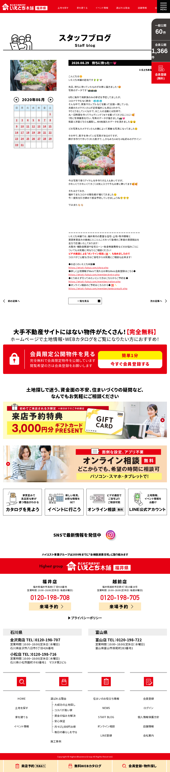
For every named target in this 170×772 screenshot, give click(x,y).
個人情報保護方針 (148, 717)
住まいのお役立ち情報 (106, 698)
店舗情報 (134, 7)
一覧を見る (83, 301)
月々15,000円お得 (65, 726)
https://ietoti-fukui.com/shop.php (88, 267)
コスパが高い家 (63, 710)
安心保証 (59, 721)
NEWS (106, 708)
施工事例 (56, 741)
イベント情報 (97, 7)
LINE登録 (106, 735)
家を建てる (78, 7)
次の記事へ (156, 301)
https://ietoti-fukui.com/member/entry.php (94, 274)
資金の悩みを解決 (65, 715)
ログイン (148, 708)
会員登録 (148, 698)
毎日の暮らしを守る (65, 732)
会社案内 (150, 7)
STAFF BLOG (106, 717)
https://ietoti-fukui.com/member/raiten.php (94, 281)
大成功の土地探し (64, 705)
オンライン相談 (106, 726)
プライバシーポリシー (86, 618)
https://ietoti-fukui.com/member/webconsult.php (98, 288)
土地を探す (60, 7)
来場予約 (51, 606)
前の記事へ (14, 301)
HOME (21, 698)
